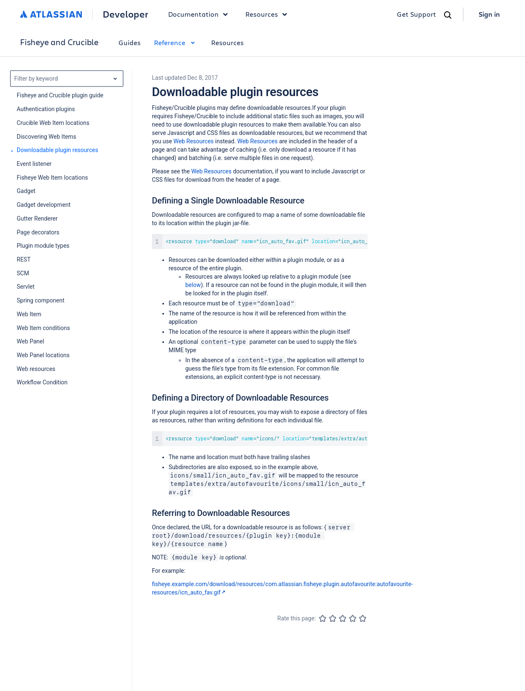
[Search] (448, 15)
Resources (227, 42)
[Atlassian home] (51, 14)
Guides (130, 42)
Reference (176, 42)
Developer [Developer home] (125, 14)
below (193, 285)
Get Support (416, 14)
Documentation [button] (200, 14)
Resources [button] (268, 14)
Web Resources (194, 141)
